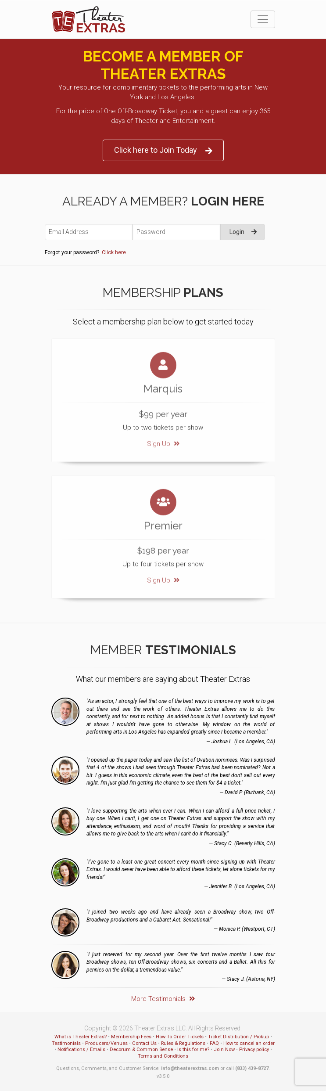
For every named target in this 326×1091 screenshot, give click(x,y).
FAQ (214, 1043)
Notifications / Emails (81, 1049)
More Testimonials (163, 999)
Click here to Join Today (163, 150)
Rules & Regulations (183, 1043)
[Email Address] (89, 232)
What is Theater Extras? (80, 1037)
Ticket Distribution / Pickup (238, 1037)
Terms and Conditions (163, 1056)
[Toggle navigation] (263, 19)
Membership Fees (131, 1037)
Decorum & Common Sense (141, 1049)
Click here (114, 252)
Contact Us (144, 1043)
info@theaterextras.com (190, 1068)
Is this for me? (193, 1049)
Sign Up (163, 437)
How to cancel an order (249, 1043)
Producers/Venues (106, 1043)
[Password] (176, 232)
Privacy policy (254, 1049)
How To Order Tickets (180, 1037)
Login (243, 231)
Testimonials (66, 1043)
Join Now (224, 1049)
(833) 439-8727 (252, 1068)
